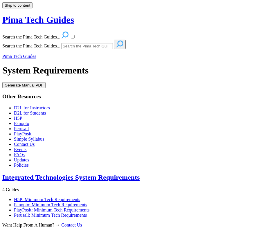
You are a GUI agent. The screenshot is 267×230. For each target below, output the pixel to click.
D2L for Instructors (32, 107)
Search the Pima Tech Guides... (31, 45)
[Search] (87, 46)
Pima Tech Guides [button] (38, 19)
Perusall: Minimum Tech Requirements (50, 215)
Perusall (21, 128)
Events (20, 149)
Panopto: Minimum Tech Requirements (50, 204)
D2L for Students (30, 113)
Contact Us (24, 144)
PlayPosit (22, 133)
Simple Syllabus (29, 139)
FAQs (19, 154)
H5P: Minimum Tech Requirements (47, 199)
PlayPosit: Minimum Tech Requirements (51, 209)
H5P (18, 118)
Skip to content (17, 5)
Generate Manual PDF (24, 85)
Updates (21, 159)
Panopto (21, 123)
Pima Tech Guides (19, 56)
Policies (21, 165)
